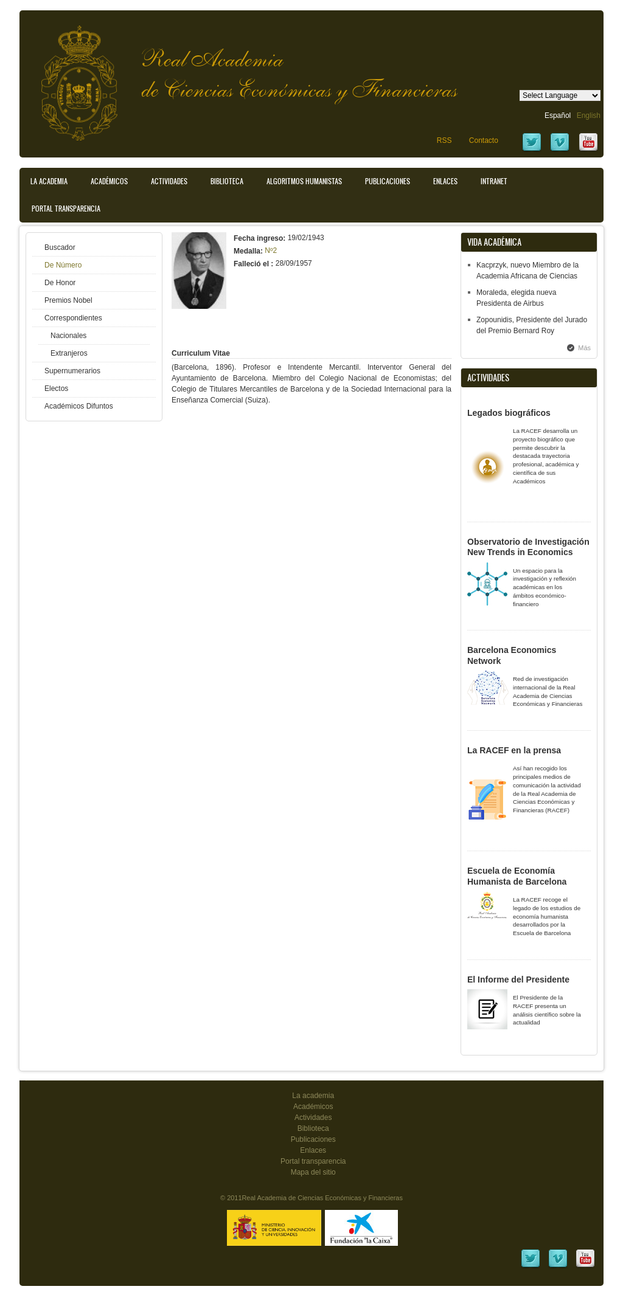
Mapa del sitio (313, 1172)
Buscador (59, 247)
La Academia (49, 181)
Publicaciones (387, 181)
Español (558, 115)
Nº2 (271, 250)
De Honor (59, 282)
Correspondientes (73, 318)
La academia (313, 1095)
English (588, 115)
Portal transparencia (66, 208)
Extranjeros (69, 353)
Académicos (109, 181)
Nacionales (68, 335)
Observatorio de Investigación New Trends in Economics (528, 547)
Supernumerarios (72, 371)
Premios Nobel (68, 300)
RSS (444, 140)
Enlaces (445, 181)
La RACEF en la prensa (514, 750)
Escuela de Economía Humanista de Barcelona (516, 876)
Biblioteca (227, 181)
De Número (63, 265)
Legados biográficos (509, 413)
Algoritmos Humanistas (304, 181)
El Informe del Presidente (518, 979)
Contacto (483, 140)
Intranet (494, 181)
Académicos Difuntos (78, 406)
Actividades (169, 181)
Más (584, 347)
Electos (56, 388)
